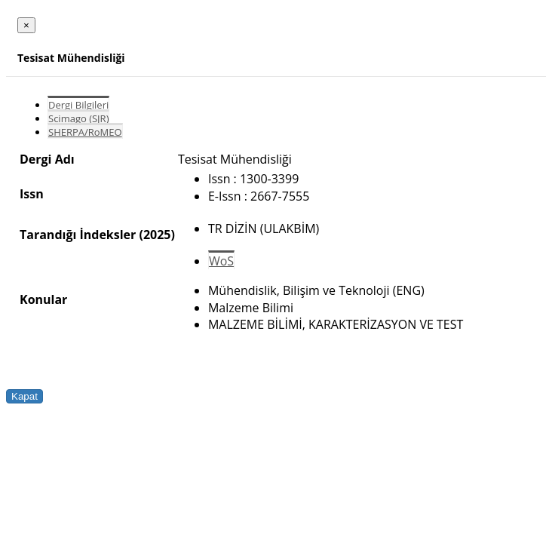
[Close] (26, 25)
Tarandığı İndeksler (78, 234)
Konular (43, 299)
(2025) (156, 234)
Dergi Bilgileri (78, 105)
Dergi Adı (47, 159)
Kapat (24, 396)
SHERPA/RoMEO (85, 132)
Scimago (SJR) (78, 118)
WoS (221, 261)
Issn (32, 194)
